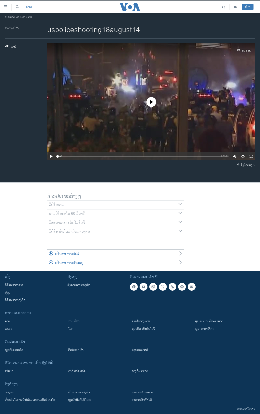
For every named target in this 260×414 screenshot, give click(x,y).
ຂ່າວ (29, 7)
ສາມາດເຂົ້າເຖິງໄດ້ (142, 400)
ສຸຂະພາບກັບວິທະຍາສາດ (209, 321)
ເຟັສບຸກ (9, 371)
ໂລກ (70, 329)
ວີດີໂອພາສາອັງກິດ (15, 300)
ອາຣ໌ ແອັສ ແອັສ (77, 371)
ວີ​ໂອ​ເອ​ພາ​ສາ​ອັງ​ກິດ (79, 392)
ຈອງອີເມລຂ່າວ (140, 371)
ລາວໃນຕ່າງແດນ (141, 321)
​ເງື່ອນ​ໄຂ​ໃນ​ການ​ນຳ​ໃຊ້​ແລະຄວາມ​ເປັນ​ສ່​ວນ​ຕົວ (30, 400)
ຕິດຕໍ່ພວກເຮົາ (75, 350)
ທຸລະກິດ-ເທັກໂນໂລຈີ (143, 329)
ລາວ (7, 321)
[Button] (10, 47)
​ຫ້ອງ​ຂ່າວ (10, 392)
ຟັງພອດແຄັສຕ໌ (140, 350)
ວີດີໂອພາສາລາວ (14, 285)
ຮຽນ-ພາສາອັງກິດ (204, 329)
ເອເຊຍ (8, 329)
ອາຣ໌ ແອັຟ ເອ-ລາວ (142, 392)
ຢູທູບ (8, 292)
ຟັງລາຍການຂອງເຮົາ (78, 285)
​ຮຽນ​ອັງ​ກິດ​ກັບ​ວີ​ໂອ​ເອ (79, 400)
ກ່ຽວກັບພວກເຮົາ (14, 350)
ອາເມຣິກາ (73, 321)
